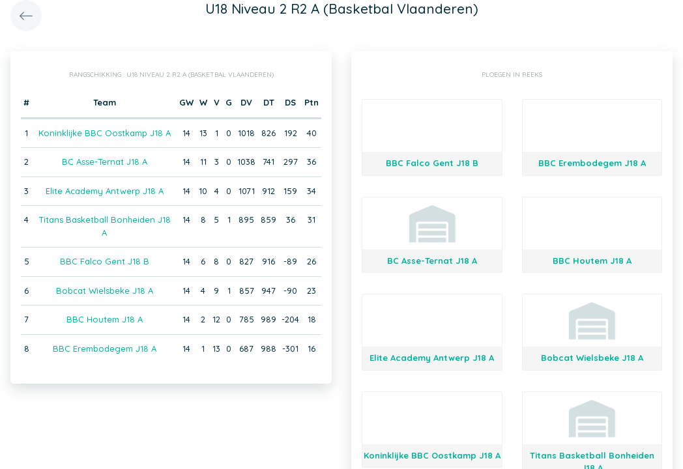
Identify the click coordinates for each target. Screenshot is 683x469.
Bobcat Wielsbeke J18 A (104, 290)
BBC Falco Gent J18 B (104, 261)
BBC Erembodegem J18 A (104, 348)
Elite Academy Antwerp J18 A (105, 191)
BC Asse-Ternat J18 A (104, 161)
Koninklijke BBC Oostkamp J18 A (104, 133)
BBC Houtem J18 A (104, 319)
